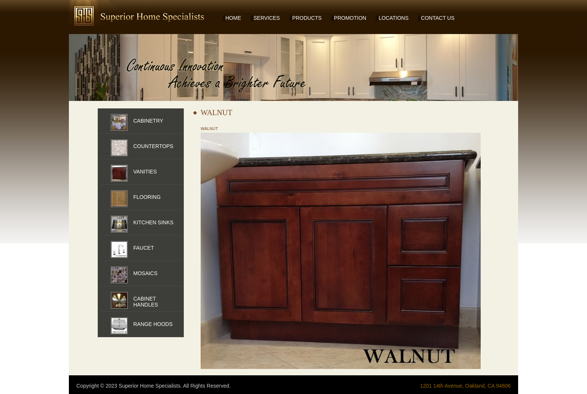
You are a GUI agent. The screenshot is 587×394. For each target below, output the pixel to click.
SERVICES (266, 18)
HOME (233, 18)
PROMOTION (350, 18)
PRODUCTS (307, 18)
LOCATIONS (393, 18)
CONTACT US (437, 18)
